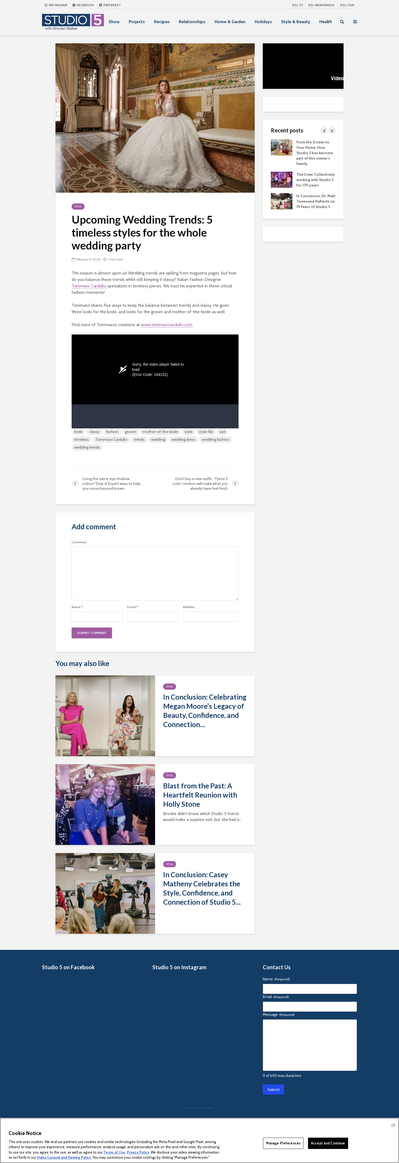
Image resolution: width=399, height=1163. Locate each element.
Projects (137, 21)
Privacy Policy (138, 1152)
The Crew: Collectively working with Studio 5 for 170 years (315, 180)
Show (114, 21)
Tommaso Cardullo (89, 285)
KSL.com (347, 5)
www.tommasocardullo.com (166, 324)
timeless (81, 439)
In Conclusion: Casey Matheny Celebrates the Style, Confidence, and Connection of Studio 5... (202, 888)
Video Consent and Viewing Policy (64, 1157)
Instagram (56, 5)
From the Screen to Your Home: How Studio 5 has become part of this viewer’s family (314, 153)
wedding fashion (215, 439)
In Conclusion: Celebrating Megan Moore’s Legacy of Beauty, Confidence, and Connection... (204, 711)
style (188, 431)
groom (130, 431)
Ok (393, 1125)
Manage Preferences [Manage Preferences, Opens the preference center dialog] (283, 1143)
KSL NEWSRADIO (321, 5)
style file (206, 431)
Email (132, 607)
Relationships (192, 21)
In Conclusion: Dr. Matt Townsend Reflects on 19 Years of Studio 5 (315, 201)
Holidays (263, 21)
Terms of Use (114, 1152)
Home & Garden (230, 21)
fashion (112, 431)
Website (188, 607)
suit (222, 431)
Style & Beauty (295, 21)
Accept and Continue (328, 1143)
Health (325, 21)
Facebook (83, 5)
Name (77, 607)
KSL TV (297, 5)
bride (78, 431)
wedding (158, 439)
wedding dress (183, 439)
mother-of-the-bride (160, 431)
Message (279, 1014)
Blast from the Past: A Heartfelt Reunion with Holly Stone (200, 794)
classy (94, 431)
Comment (79, 542)
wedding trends (87, 447)
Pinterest (110, 5)
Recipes (162, 21)
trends (139, 439)
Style (78, 206)
